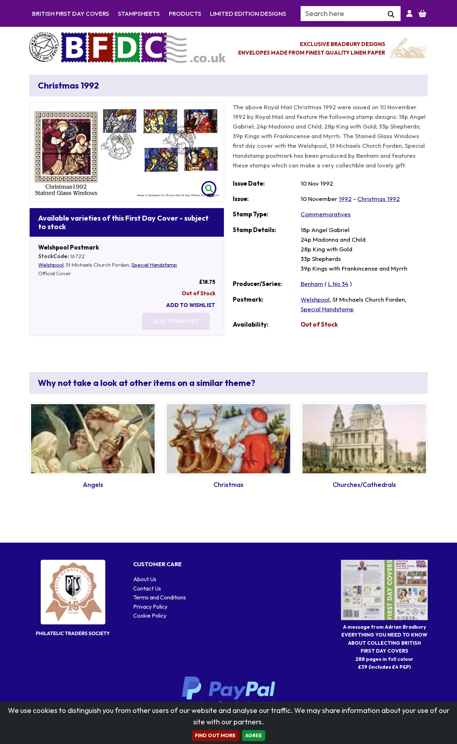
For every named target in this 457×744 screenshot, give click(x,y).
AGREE (253, 735)
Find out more (215, 735)
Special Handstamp (154, 264)
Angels (93, 485)
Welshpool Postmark (68, 247)
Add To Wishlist (190, 305)
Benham (312, 283)
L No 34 (338, 283)
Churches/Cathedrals (364, 485)
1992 (345, 198)
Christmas (228, 485)
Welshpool (51, 264)
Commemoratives (326, 214)
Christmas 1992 (378, 198)
